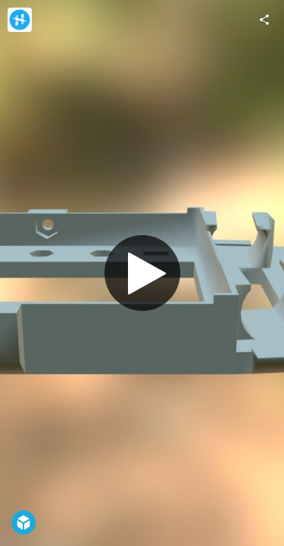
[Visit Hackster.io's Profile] (20, 20)
